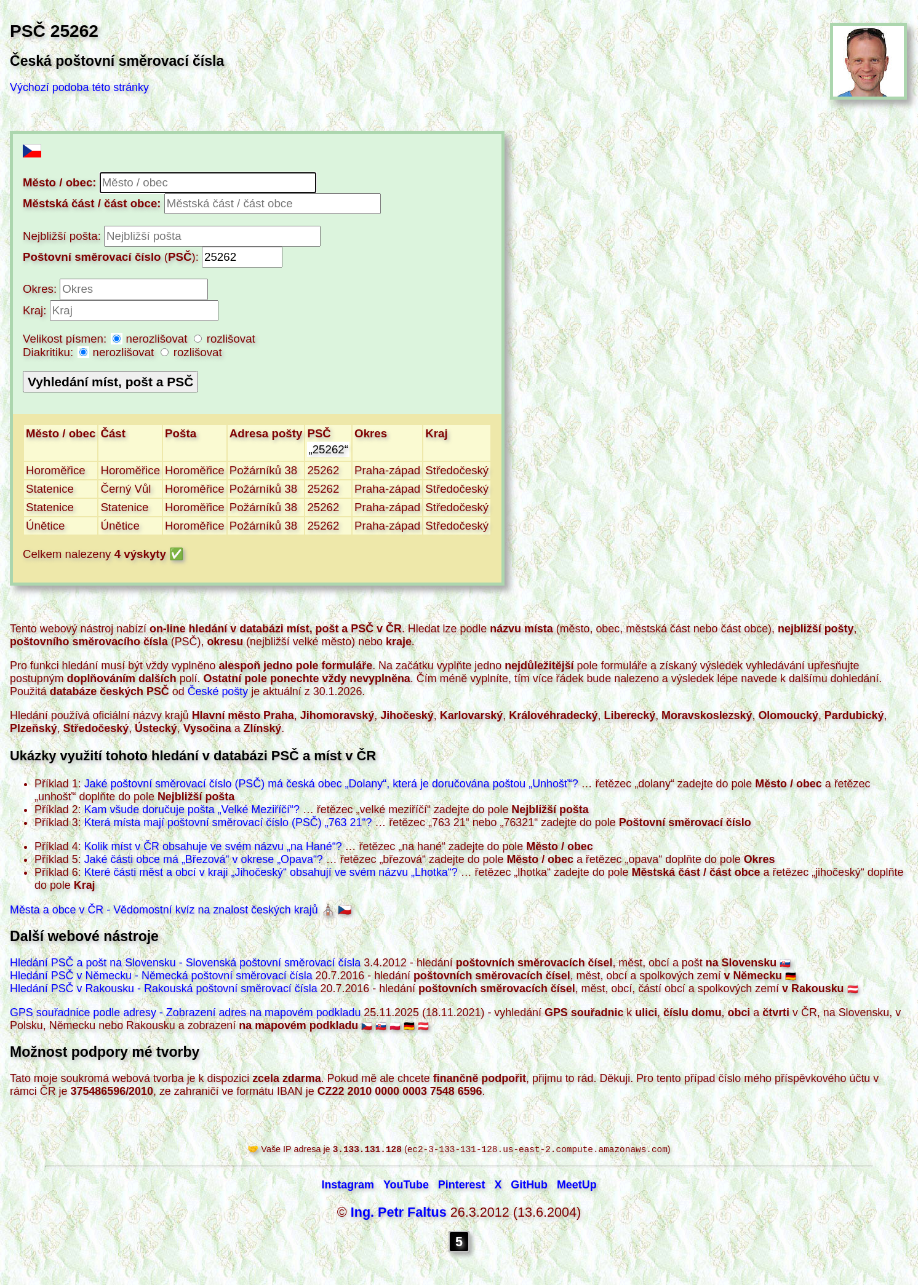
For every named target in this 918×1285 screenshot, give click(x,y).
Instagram (347, 1186)
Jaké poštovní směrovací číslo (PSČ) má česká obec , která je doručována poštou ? (331, 784)
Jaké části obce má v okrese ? (203, 859)
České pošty (218, 691)
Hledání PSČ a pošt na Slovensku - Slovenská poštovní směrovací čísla (185, 963)
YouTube (406, 1186)
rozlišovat (224, 338)
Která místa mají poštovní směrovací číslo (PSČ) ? (228, 822)
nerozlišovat (151, 338)
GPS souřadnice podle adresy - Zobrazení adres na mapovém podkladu (185, 1012)
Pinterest (461, 1186)
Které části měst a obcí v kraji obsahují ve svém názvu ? (271, 872)
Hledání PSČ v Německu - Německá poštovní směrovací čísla (161, 975)
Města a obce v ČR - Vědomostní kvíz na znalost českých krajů (164, 910)
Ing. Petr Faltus (399, 1213)
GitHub (529, 1186)
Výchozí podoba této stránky (79, 87)
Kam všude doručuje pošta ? (192, 809)
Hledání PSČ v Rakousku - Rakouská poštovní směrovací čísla (163, 988)
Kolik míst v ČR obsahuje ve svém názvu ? (213, 846)
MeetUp (577, 1186)
